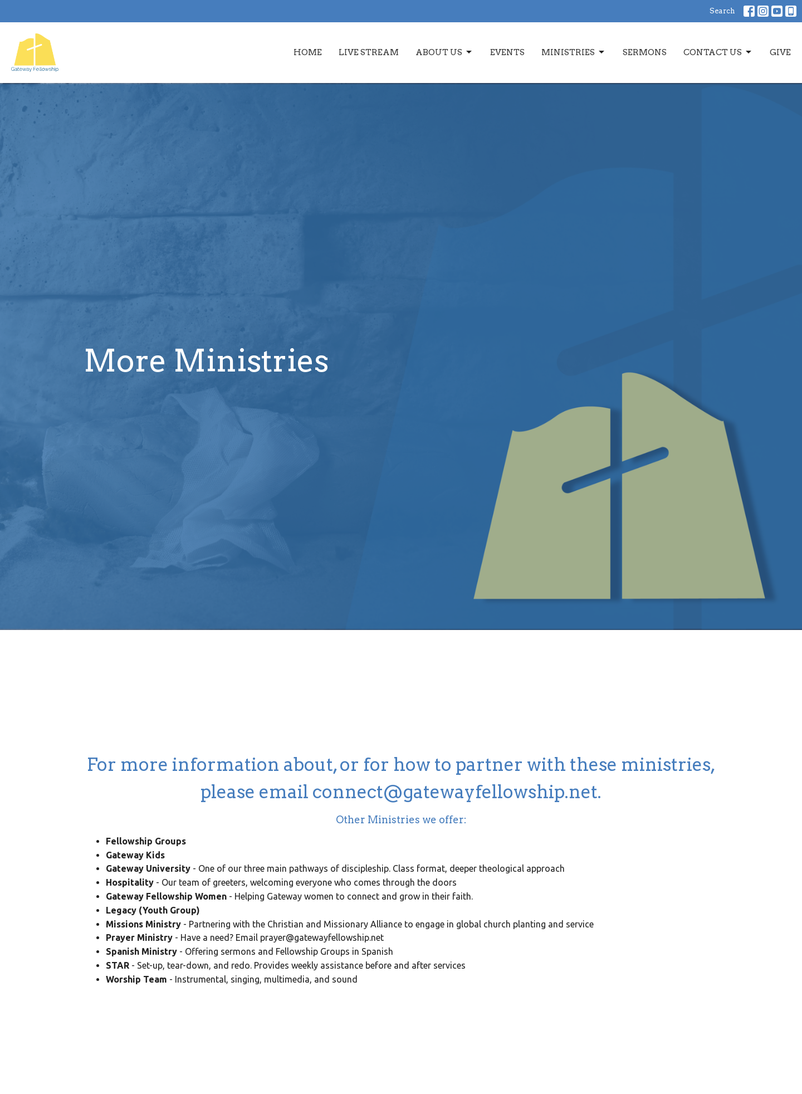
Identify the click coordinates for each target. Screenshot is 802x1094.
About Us (444, 52)
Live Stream (369, 52)
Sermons (645, 52)
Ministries (573, 52)
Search (722, 11)
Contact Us (718, 52)
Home (308, 52)
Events (507, 52)
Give (780, 52)
